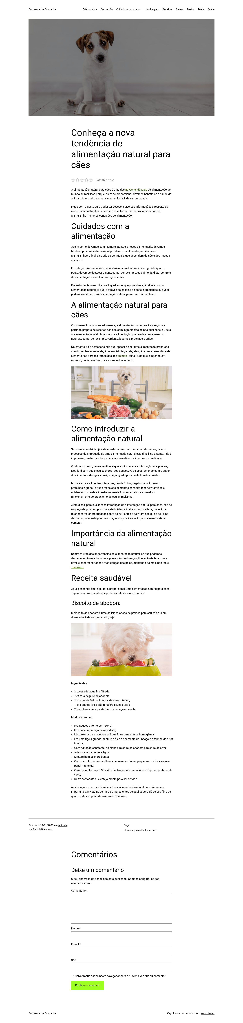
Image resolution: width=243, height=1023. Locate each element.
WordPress (207, 1013)
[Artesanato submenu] (96, 9)
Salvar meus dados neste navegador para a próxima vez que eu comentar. (120, 976)
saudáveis (77, 567)
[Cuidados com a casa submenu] (141, 9)
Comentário (79, 890)
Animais (62, 825)
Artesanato (89, 9)
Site (73, 960)
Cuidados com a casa (128, 9)
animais (122, 355)
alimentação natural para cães (140, 830)
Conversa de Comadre (42, 9)
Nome (76, 928)
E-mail (76, 944)
